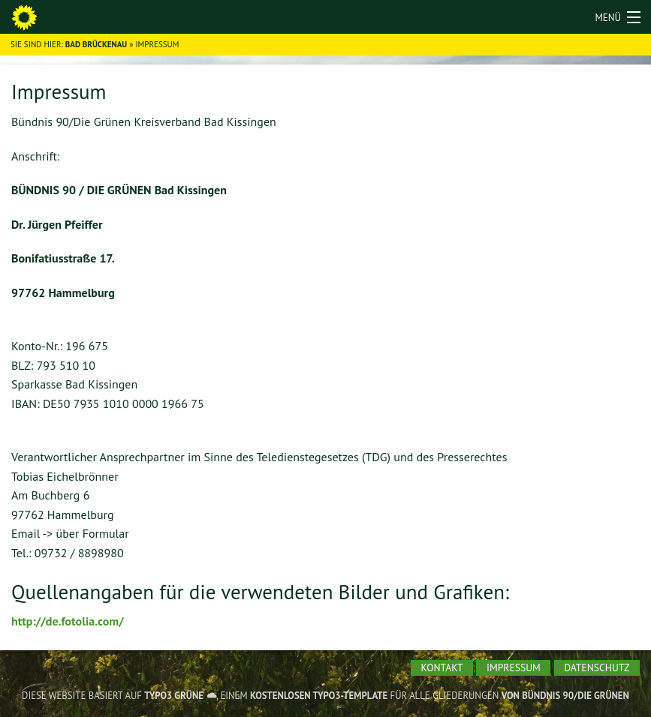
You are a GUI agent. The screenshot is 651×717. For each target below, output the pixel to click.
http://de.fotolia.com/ (67, 621)
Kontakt (442, 667)
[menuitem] (442, 668)
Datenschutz (596, 667)
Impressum (514, 667)
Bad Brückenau (96, 44)
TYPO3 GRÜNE (173, 695)
